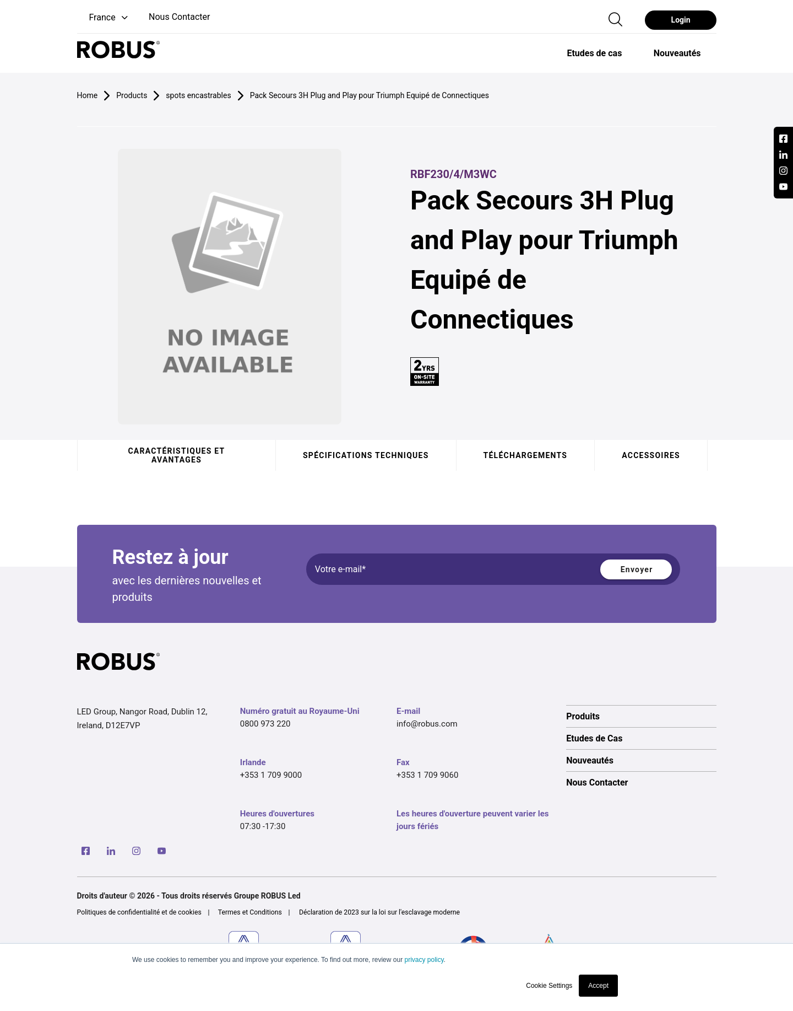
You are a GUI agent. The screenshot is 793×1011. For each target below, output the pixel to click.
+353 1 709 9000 (271, 775)
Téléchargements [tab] (525, 455)
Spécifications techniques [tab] (366, 455)
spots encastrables (198, 95)
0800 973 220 (265, 724)
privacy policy (423, 960)
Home (87, 95)
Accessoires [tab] (651, 455)
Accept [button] (598, 986)
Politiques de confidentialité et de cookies (139, 912)
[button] (103, 18)
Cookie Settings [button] (549, 986)
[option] (594, 53)
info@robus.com (427, 724)
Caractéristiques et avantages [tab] (176, 455)
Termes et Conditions (250, 912)
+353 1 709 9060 (427, 775)
